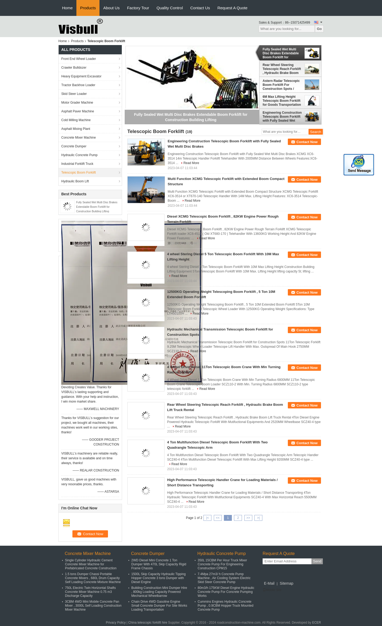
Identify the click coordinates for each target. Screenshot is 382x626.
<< (218, 518)
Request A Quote (232, 8)
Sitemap (286, 583)
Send (317, 561)
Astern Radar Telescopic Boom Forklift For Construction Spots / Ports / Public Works (281, 85)
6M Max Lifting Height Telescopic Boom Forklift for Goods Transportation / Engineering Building (282, 101)
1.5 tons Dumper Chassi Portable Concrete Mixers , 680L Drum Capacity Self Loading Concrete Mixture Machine (93, 578)
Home (67, 8)
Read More (191, 163)
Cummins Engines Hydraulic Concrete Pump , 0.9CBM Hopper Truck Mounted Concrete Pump (225, 605)
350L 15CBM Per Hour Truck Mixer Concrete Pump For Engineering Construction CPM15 (222, 564)
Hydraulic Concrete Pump (79, 155)
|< (207, 518)
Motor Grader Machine (77, 102)
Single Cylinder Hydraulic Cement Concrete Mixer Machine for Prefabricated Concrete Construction (90, 564)
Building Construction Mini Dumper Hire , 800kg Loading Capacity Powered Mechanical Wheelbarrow (159, 592)
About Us (111, 8)
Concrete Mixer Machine (78, 137)
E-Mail (269, 583)
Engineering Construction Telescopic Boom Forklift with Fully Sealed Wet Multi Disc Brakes (282, 116)
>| (258, 518)
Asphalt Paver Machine (77, 111)
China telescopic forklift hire (147, 622)
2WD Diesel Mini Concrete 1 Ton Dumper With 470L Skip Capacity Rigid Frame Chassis (158, 564)
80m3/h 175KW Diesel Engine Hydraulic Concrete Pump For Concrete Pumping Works (226, 592)
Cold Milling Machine (76, 120)
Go (319, 29)
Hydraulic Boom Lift (75, 181)
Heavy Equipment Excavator (81, 76)
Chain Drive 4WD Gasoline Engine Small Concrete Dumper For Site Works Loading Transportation (159, 605)
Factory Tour (138, 8)
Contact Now (307, 142)
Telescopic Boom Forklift (78, 172)
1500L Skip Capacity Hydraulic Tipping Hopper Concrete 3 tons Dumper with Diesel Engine (158, 578)
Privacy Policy (116, 622)
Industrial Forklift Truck (77, 164)
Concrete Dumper (73, 146)
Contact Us (200, 8)
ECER (316, 622)
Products (88, 8)
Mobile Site (272, 590)
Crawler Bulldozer (73, 67)
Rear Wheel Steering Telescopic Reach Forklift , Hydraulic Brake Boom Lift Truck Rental (282, 69)
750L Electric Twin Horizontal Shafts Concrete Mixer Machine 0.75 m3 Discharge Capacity (90, 592)
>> (248, 518)
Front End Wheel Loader (78, 59)
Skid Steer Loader (74, 94)
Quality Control (170, 8)
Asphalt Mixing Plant (75, 129)
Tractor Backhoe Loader (78, 85)
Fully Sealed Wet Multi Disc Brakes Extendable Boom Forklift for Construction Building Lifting (96, 207)
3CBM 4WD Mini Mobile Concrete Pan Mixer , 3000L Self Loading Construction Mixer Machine (93, 605)
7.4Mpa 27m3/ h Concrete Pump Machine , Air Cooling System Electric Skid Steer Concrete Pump (224, 578)
